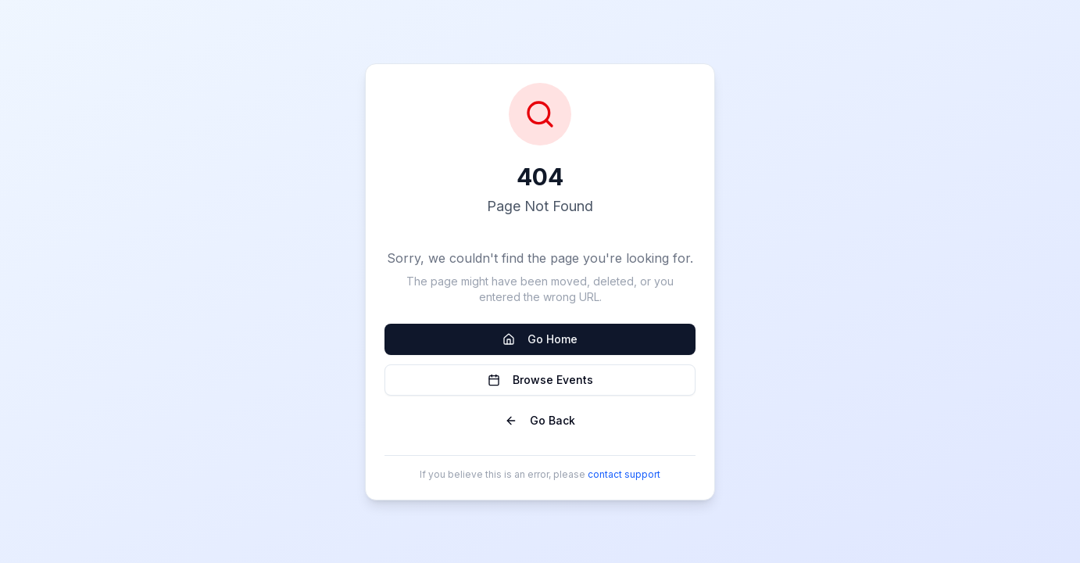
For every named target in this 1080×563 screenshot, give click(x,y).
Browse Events (540, 379)
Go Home (540, 339)
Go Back (540, 420)
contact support (624, 474)
